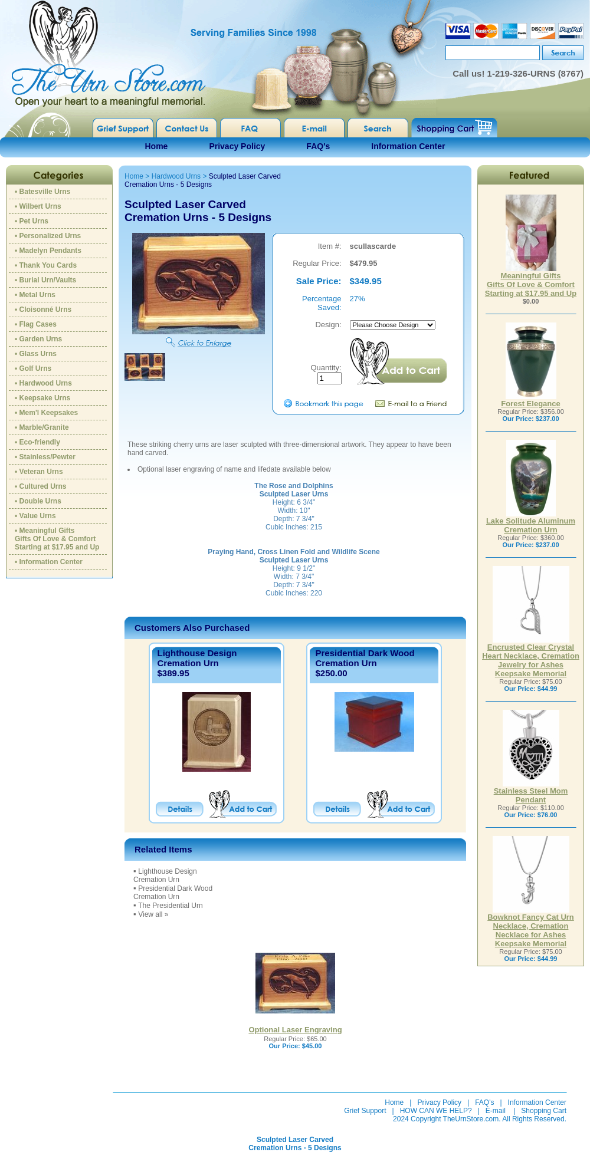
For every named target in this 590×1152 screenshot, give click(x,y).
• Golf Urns (33, 368)
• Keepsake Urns (42, 398)
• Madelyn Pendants (48, 250)
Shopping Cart (543, 1111)
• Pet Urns (31, 221)
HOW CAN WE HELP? (436, 1111)
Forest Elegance (530, 400)
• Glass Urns (36, 354)
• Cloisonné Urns (43, 309)
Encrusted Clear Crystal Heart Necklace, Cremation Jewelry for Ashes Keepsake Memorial (530, 657)
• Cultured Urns (41, 486)
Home (156, 146)
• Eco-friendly (37, 442)
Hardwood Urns (176, 176)
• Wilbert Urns (38, 206)
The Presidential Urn (170, 905)
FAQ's (318, 146)
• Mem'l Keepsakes (46, 413)
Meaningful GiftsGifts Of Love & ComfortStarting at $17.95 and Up (530, 281)
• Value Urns (35, 516)
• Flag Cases (36, 324)
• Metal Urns (35, 295)
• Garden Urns (38, 339)
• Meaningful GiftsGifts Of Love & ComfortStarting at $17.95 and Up (57, 538)
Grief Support (365, 1111)
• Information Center (49, 562)
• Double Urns (38, 501)
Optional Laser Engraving (295, 1029)
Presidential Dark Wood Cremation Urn (364, 658)
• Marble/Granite (42, 427)
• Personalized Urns (48, 236)
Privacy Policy (237, 146)
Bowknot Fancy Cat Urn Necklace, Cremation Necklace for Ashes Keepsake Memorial (530, 927)
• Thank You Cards (46, 265)
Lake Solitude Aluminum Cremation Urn (530, 521)
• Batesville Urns (42, 191)
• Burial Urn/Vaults (45, 280)
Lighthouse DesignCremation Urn (197, 658)
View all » (153, 914)
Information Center (408, 146)
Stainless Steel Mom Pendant (531, 791)
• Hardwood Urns (43, 383)
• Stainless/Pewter (45, 457)
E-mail (496, 1111)
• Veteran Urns (39, 472)
